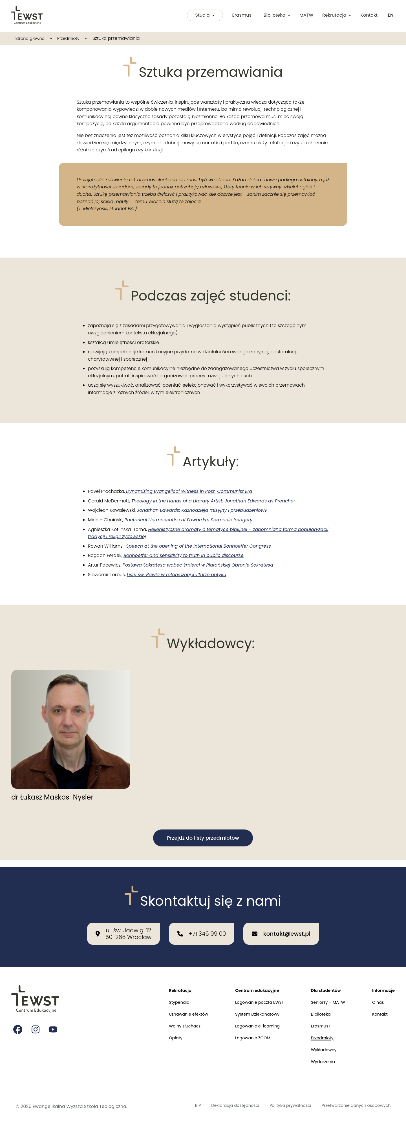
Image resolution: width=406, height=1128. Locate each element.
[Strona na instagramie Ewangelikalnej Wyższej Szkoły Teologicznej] (36, 1023)
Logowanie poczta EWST (251, 996)
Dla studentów (321, 983)
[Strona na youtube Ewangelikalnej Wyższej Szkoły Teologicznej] (54, 1023)
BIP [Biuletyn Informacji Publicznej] (177, 1106)
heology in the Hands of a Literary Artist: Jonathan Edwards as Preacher (214, 501)
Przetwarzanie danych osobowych (352, 1106)
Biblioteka (276, 15)
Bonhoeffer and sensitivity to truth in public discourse (183, 555)
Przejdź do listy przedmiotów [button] (203, 837)
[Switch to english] (390, 15)
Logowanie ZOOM (243, 1035)
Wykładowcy (319, 1048)
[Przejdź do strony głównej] (27, 15)
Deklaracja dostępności (218, 1106)
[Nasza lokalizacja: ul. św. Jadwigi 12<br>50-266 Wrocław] (123, 926)
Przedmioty (74, 38)
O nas (376, 996)
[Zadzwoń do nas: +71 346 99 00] (201, 926)
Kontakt (368, 15)
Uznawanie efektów (175, 1009)
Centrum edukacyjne (248, 983)
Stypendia (164, 996)
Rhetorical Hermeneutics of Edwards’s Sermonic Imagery (188, 520)
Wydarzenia (318, 1061)
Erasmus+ (242, 15)
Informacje (382, 983)
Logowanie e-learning (248, 1022)
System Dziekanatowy (248, 1009)
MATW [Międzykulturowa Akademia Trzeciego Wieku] (305, 15)
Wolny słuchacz (170, 1022)
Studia (203, 15)
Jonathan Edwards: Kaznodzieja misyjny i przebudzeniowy (202, 510)
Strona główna (32, 38)
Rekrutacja (335, 15)
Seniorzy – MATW (324, 996)
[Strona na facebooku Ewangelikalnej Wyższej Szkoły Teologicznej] (18, 1023)
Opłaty (160, 1035)
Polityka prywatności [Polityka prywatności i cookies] (279, 1106)
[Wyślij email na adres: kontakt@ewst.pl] (281, 926)
